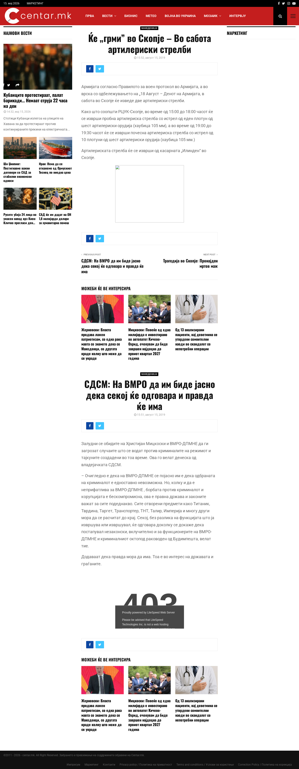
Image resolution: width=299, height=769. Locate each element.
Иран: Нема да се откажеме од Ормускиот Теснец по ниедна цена (55, 167)
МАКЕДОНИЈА (149, 28)
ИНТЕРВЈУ (237, 16)
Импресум (73, 764)
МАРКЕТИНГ (35, 3)
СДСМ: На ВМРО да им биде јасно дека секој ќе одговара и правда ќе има (112, 266)
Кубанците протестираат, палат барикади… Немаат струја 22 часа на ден (35, 100)
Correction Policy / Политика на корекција (265, 764)
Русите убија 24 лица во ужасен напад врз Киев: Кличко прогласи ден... (19, 218)
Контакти (109, 764)
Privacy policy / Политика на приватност (146, 764)
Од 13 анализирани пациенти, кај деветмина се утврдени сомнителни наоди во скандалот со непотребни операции (196, 339)
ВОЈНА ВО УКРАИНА (180, 16)
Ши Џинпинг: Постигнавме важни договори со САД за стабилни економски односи (17, 172)
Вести (107, 16)
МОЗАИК (210, 16)
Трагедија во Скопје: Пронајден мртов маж (190, 263)
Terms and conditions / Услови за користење (205, 764)
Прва (89, 16)
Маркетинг (92, 764)
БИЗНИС (130, 16)
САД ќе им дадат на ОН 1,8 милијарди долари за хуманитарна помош (55, 218)
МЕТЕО (151, 16)
